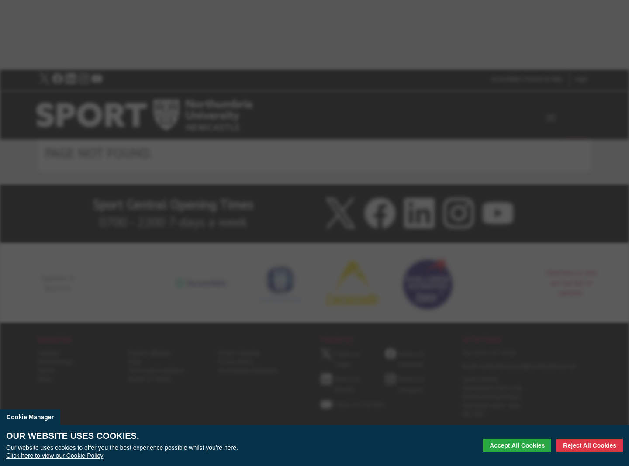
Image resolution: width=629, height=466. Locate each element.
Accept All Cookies (517, 445)
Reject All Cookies (589, 445)
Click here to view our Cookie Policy (55, 455)
